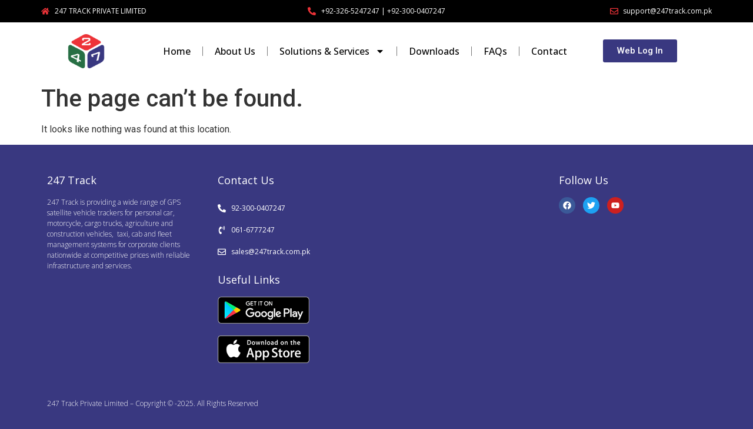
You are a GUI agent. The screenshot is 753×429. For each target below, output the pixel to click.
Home (177, 51)
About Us (235, 51)
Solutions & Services (332, 51)
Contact (549, 51)
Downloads (434, 51)
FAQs (495, 51)
